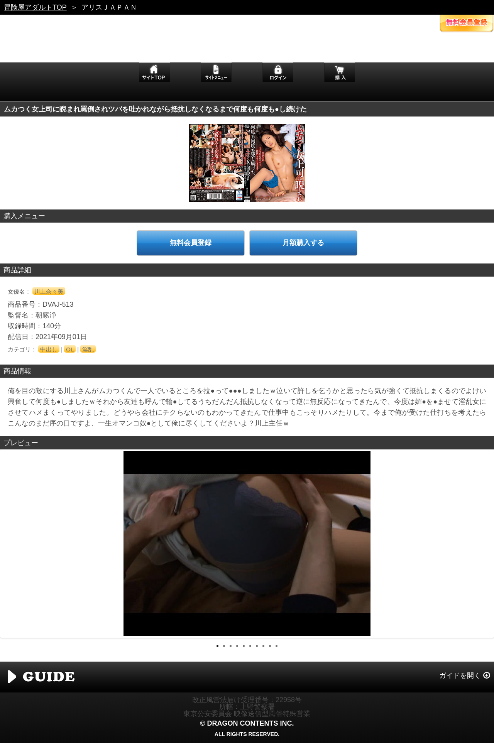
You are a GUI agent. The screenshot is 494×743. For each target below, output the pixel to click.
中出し (49, 349)
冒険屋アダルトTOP (35, 7)
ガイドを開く (460, 675)
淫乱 (88, 349)
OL (70, 349)
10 (276, 646)
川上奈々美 (48, 291)
